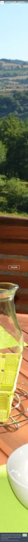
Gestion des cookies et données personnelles (10, 540)
